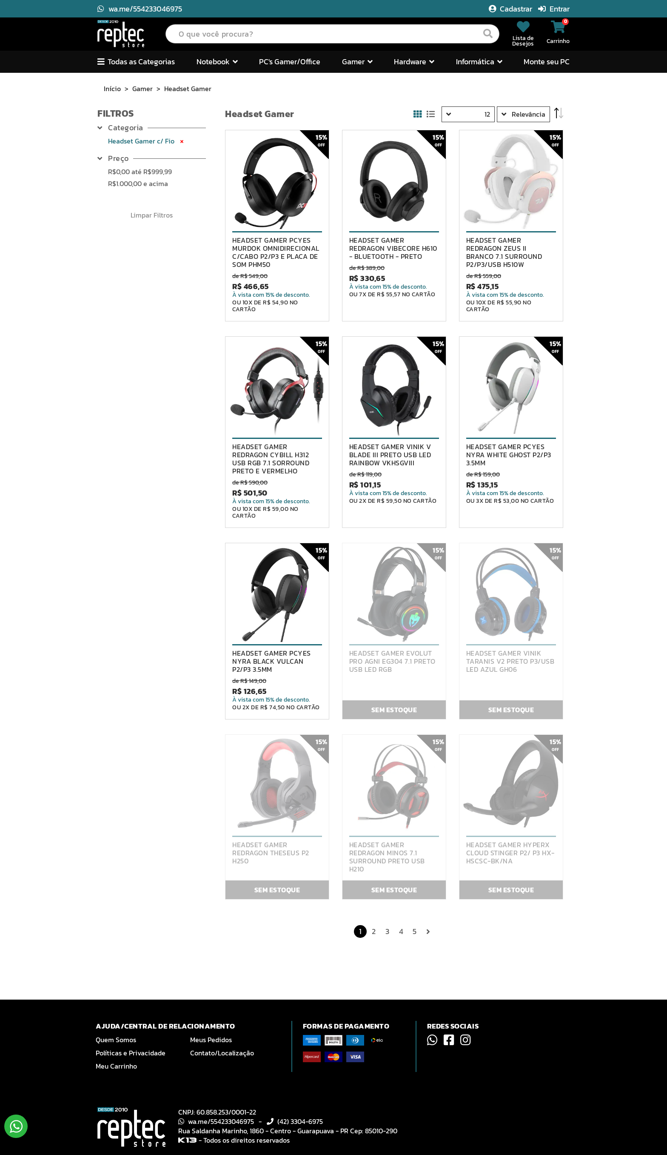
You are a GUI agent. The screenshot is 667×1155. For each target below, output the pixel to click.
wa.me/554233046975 (139, 8)
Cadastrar (511, 8)
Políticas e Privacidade (130, 1053)
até (140, 171)
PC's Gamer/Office (289, 61)
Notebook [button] (217, 61)
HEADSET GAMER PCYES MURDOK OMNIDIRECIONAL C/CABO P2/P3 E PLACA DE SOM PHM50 (275, 252)
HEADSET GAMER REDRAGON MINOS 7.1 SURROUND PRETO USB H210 (387, 857)
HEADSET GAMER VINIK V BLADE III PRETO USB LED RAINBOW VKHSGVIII (390, 455)
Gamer (142, 88)
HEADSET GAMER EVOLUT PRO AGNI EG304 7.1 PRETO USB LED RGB (392, 661)
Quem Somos (116, 1040)
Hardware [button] (414, 61)
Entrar (554, 8)
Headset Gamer (187, 88)
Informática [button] (479, 61)
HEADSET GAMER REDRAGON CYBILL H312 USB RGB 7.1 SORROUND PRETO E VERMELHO (270, 459)
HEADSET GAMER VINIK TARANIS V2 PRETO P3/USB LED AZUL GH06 (510, 661)
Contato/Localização (222, 1053)
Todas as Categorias (136, 61)
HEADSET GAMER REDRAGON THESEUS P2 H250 (270, 853)
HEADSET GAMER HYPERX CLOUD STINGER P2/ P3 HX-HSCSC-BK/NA (510, 853)
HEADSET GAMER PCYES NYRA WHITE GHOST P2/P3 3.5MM (508, 455)
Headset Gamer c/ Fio (146, 141)
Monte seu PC (547, 61)
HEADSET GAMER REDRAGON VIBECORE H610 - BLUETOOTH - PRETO (393, 248)
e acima (138, 183)
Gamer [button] (357, 61)
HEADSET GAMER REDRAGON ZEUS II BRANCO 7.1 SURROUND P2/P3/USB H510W (504, 252)
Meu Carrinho (116, 1066)
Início (112, 88)
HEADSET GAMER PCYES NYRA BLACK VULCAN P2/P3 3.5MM (271, 661)
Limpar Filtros (152, 215)
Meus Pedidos (211, 1040)
